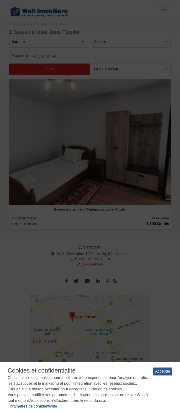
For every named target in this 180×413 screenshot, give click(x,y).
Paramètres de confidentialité (32, 406)
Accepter (162, 371)
